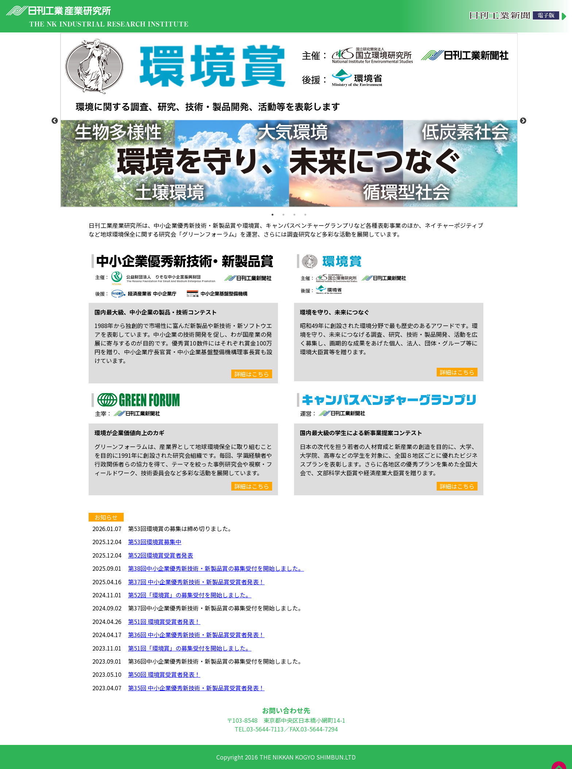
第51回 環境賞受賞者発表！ (164, 621)
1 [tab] (272, 214)
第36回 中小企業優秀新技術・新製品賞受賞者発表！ (196, 634)
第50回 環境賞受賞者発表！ (164, 674)
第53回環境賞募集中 (154, 541)
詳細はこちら (251, 374)
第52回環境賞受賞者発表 (160, 555)
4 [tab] (305, 214)
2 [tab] (283, 214)
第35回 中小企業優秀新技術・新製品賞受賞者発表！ (196, 687)
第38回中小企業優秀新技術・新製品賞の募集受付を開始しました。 (216, 568)
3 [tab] (294, 214)
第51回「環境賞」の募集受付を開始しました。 (189, 648)
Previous (54, 121)
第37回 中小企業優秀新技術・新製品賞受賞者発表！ (196, 581)
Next (523, 121)
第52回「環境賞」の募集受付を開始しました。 (189, 594)
